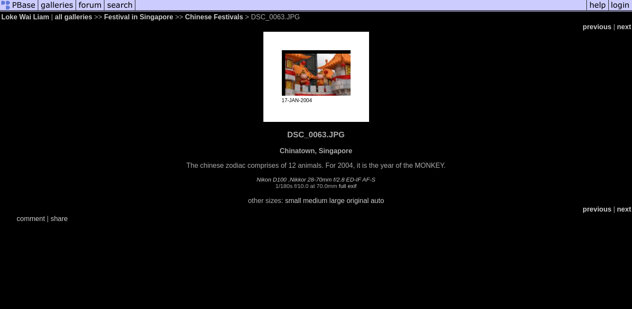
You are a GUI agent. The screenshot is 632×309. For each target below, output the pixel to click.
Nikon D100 (271, 179)
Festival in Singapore (138, 17)
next (624, 26)
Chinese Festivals (214, 17)
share (59, 218)
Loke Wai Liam (25, 17)
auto (377, 200)
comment (31, 218)
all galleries (73, 17)
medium (315, 200)
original (358, 200)
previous (597, 26)
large (337, 200)
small (293, 200)
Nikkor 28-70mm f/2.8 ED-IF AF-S (332, 179)
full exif (347, 186)
